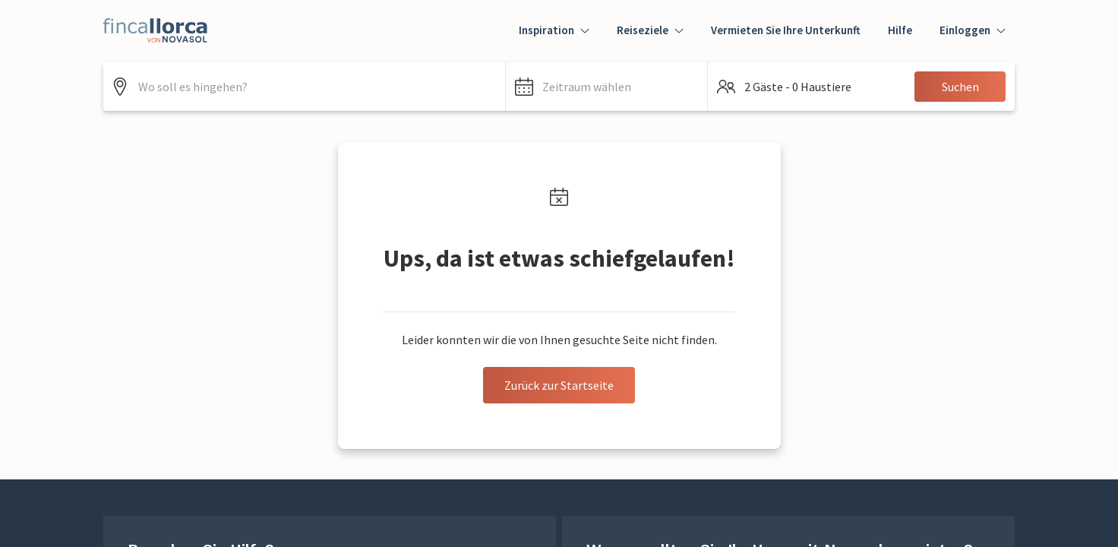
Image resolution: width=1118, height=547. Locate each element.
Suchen (960, 86)
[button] (606, 86)
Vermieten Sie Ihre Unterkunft (786, 30)
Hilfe (900, 30)
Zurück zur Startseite (559, 385)
